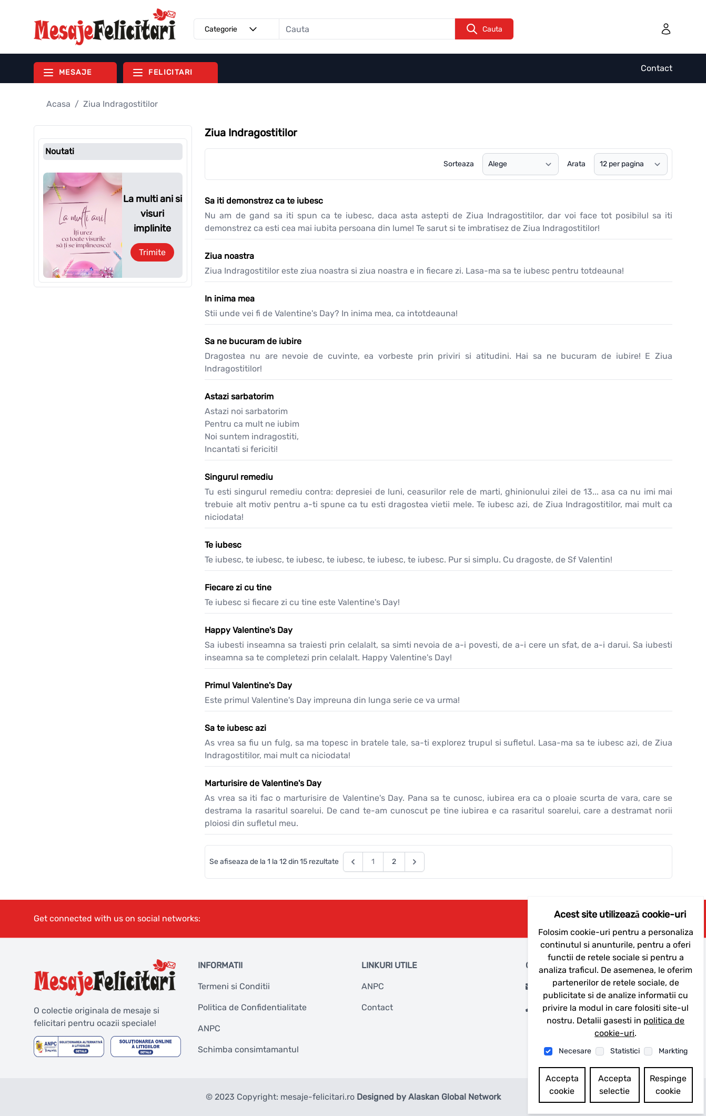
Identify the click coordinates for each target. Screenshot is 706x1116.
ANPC (209, 1028)
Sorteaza (458, 163)
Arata (576, 163)
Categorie (232, 29)
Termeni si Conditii (234, 986)
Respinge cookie (668, 1084)
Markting (673, 1051)
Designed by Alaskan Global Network (429, 1097)
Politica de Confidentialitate (252, 1007)
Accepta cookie (562, 1084)
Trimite (152, 252)
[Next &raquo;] (415, 862)
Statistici (625, 1051)
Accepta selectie (614, 1084)
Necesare (575, 1051)
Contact (656, 68)
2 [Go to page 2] (394, 861)
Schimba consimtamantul (248, 1049)
